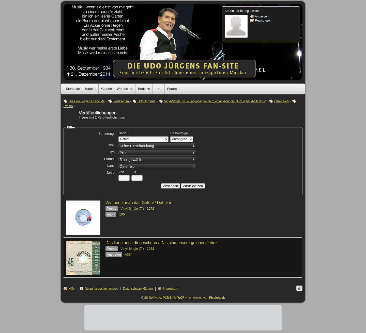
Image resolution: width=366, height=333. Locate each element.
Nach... (123, 133)
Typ (112, 152)
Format (109, 159)
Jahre (110, 172)
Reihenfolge (179, 133)
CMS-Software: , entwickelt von (183, 297)
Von (121, 172)
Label (110, 145)
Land (111, 166)
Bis (133, 172)
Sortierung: (106, 134)
